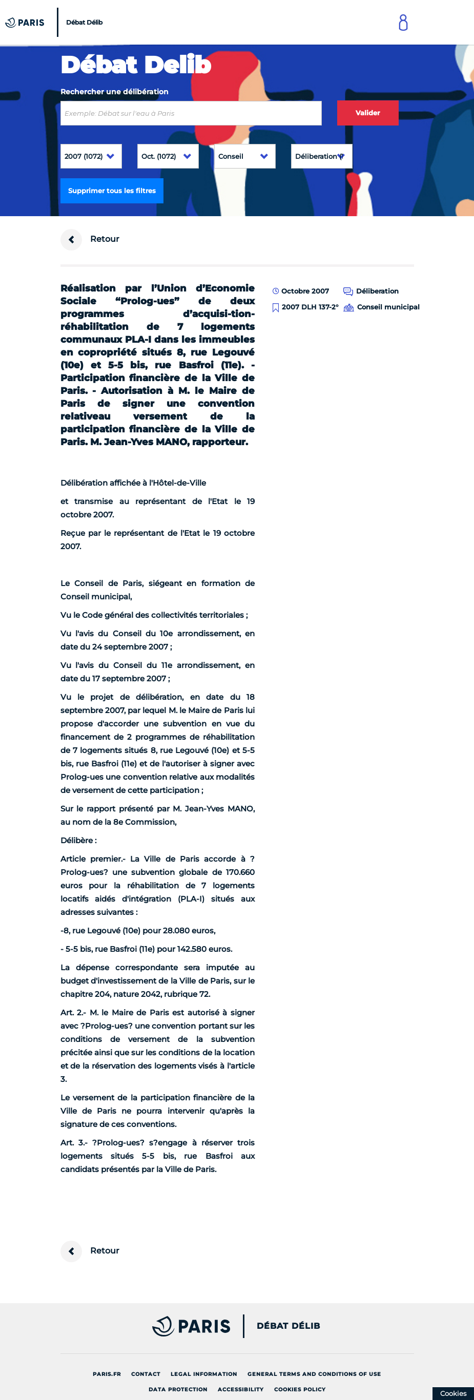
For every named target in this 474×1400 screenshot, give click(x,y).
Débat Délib (288, 1326)
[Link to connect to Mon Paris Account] (403, 22)
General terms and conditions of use (314, 1374)
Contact (145, 1374)
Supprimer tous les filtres (112, 190)
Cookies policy (300, 1389)
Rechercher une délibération (114, 92)
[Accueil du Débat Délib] (55, 22)
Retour (89, 239)
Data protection (178, 1389)
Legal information (204, 1374)
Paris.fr (107, 1374)
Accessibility (241, 1389)
